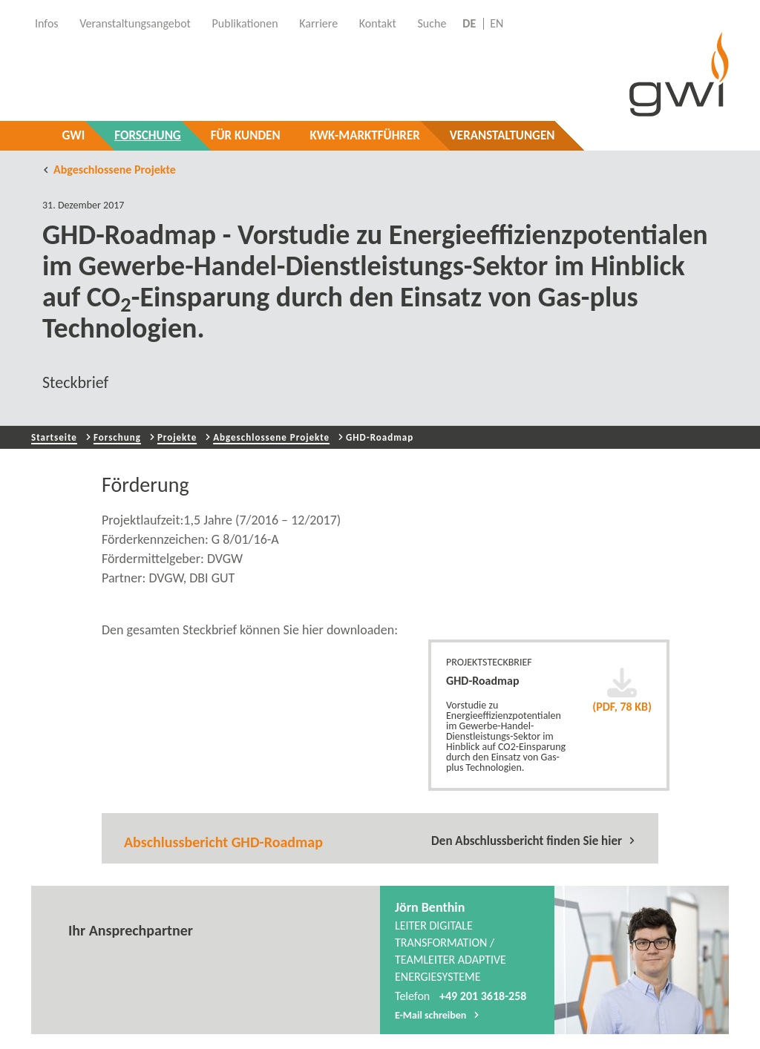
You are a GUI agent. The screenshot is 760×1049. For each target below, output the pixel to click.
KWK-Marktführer (365, 135)
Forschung (147, 135)
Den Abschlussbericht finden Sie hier (533, 840)
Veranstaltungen (502, 135)
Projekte (177, 437)
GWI (73, 135)
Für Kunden (246, 135)
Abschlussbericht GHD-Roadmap (223, 842)
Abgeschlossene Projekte (109, 169)
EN (496, 24)
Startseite (54, 437)
